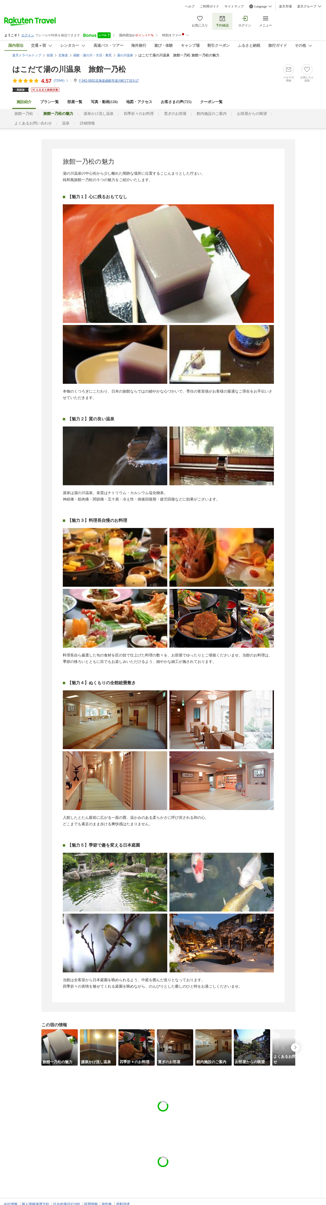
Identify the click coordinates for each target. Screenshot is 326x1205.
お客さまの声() (176, 102)
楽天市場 (285, 6)
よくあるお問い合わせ (33, 123)
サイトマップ (234, 6)
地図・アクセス (139, 102)
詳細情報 (87, 123)
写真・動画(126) (104, 102)
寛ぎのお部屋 (175, 114)
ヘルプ (190, 6)
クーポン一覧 (211, 102)
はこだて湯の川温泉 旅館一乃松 (69, 69)
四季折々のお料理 (139, 114)
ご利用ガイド (209, 6)
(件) (61, 80)
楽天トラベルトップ (26, 55)
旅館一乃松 (23, 114)
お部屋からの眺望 (252, 114)
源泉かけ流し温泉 (99, 114)
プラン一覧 (49, 102)
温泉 (65, 123)
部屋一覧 (74, 102)
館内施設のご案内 (212, 114)
